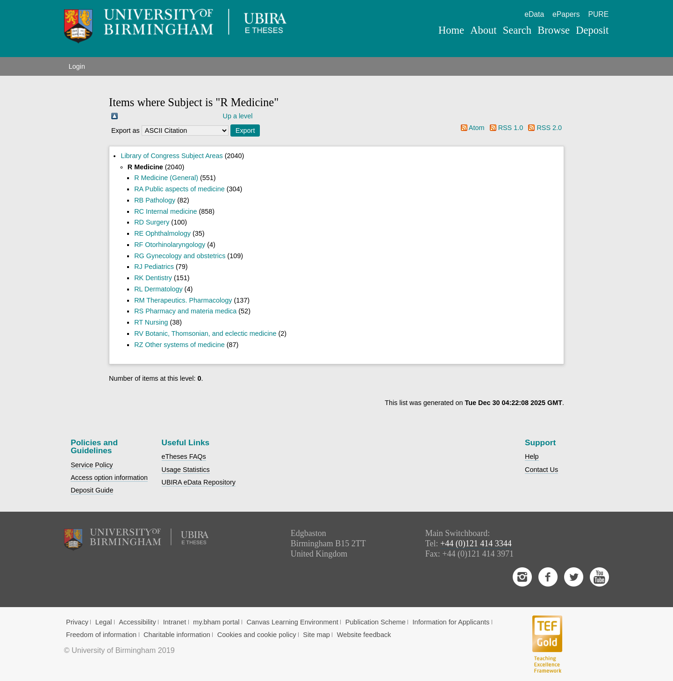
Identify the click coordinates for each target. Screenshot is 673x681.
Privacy (77, 622)
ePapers (566, 14)
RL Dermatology (158, 289)
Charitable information (176, 634)
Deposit (592, 30)
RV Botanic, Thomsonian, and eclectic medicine (205, 333)
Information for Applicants (451, 622)
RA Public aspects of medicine (179, 189)
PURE (598, 14)
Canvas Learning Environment (292, 622)
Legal (103, 622)
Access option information (109, 477)
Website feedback (364, 634)
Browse (553, 30)
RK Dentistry (153, 278)
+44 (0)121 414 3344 (476, 543)
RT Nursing (151, 322)
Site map (316, 634)
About (483, 30)
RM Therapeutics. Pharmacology (183, 300)
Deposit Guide (92, 490)
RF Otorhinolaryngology (169, 244)
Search (517, 30)
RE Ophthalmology (162, 233)
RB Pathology (154, 200)
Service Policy (92, 465)
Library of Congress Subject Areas (171, 155)
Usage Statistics (186, 469)
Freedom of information (101, 634)
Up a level (238, 116)
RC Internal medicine (165, 211)
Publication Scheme (375, 622)
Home (451, 30)
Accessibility (137, 622)
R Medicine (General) (166, 177)
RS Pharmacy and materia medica (185, 311)
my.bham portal (216, 622)
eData (534, 14)
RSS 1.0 (510, 127)
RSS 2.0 (549, 127)
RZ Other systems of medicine (179, 344)
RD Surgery (151, 222)
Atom (477, 127)
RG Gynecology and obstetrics (179, 256)
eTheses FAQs (184, 456)
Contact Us (541, 469)
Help (532, 456)
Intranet (174, 622)
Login (77, 66)
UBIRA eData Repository (199, 482)
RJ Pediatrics (154, 266)
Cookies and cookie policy (256, 634)
